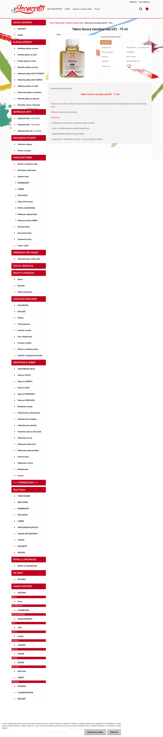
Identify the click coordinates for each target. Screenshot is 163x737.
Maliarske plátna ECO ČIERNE (30, 80)
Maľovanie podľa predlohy (28, 450)
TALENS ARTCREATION (28, 533)
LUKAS (21, 636)
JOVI (20, 627)
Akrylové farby (24, 227)
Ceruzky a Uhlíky (25, 343)
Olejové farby (23, 176)
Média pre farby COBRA (28, 220)
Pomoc (97, 9)
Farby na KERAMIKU (26, 394)
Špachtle (21, 286)
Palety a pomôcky (25, 292)
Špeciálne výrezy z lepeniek (29, 105)
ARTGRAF (22, 593)
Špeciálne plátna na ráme (28, 67)
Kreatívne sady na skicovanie (29, 431)
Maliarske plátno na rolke (28, 86)
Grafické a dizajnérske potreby (30, 355)
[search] (140, 9)
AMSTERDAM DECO (26, 369)
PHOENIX (22, 686)
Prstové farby (23, 457)
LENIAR (21, 654)
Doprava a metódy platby (82, 9)
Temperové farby (24, 239)
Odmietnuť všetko (95, 732)
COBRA (21, 189)
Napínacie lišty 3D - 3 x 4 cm (29, 131)
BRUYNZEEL (23, 502)
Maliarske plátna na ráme (28, 48)
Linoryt (21, 475)
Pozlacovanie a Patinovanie (29, 413)
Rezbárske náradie (25, 406)
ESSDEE (21, 662)
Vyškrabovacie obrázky (27, 425)
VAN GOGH (23, 195)
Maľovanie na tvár (25, 438)
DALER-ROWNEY (25, 619)
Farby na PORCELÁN (26, 400)
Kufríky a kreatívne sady (28, 164)
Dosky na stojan (24, 150)
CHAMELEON (23, 610)
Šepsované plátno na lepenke (29, 92)
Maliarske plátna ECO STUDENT (31, 73)
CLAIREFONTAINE (25, 692)
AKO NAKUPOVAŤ (54, 9)
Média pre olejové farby (27, 214)
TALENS (21, 540)
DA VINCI (22, 579)
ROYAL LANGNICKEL (26, 208)
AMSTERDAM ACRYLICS (28, 527)
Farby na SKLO (24, 388)
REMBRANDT (23, 183)
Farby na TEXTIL (24, 375)
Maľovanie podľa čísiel (27, 444)
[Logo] (28, 9)
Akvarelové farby (25, 233)
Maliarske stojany (25, 144)
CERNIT (21, 677)
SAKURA (21, 552)
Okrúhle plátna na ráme (27, 55)
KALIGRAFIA (23, 305)
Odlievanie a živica (25, 463)
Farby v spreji (23, 245)
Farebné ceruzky (24, 330)
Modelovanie (23, 469)
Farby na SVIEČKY (25, 381)
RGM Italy (22, 671)
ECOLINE (21, 311)
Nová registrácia (144, 2)
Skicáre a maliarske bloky (28, 349)
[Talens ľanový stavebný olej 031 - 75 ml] (72, 36)
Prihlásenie (133, 2)
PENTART (22, 699)
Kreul (20, 601)
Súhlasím (114, 732)
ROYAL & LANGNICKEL (27, 566)
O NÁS (67, 9)
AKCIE (20, 35)
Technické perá (24, 324)
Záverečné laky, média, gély (29, 259)
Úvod (52, 23)
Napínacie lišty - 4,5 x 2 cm (29, 118)
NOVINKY (22, 29)
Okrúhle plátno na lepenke (28, 98)
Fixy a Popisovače (25, 336)
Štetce (20, 279)
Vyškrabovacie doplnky (27, 419)
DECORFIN (22, 546)
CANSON (22, 645)
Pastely (21, 318)
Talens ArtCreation (25, 201)
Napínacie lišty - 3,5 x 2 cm (29, 124)
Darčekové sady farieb (27, 170)
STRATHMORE (24, 496)
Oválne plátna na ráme (27, 61)
